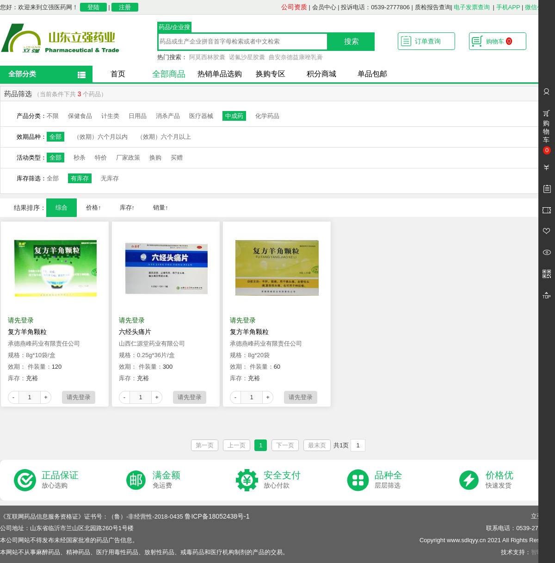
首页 (118, 74)
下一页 (285, 445)
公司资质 (294, 7)
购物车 (499, 41)
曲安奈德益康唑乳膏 (296, 57)
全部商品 (168, 74)
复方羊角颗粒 (27, 331)
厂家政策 (128, 157)
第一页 (205, 445)
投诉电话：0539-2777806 (375, 7)
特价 (101, 157)
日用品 (138, 115)
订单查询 (428, 41)
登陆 (93, 7)
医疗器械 (201, 115)
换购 (155, 157)
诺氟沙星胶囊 (247, 57)
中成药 (234, 115)
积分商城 (321, 74)
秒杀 (80, 157)
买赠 (177, 157)
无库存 (110, 178)
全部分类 (22, 74)
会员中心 (324, 7)
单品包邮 (372, 74)
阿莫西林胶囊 (207, 57)
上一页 (237, 445)
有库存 (80, 178)
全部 (55, 136)
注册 (125, 7)
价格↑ (93, 207)
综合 (62, 207)
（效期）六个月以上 (164, 136)
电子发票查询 (472, 7)
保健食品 (80, 115)
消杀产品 (168, 115)
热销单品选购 (219, 74)
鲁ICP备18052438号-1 (217, 516)
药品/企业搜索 (175, 28)
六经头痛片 (135, 331)
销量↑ (160, 207)
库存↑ (127, 207)
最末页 (317, 445)
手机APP (508, 7)
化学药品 (267, 115)
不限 (53, 115)
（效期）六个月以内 (101, 136)
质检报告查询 (433, 7)
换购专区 (270, 74)
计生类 (110, 115)
